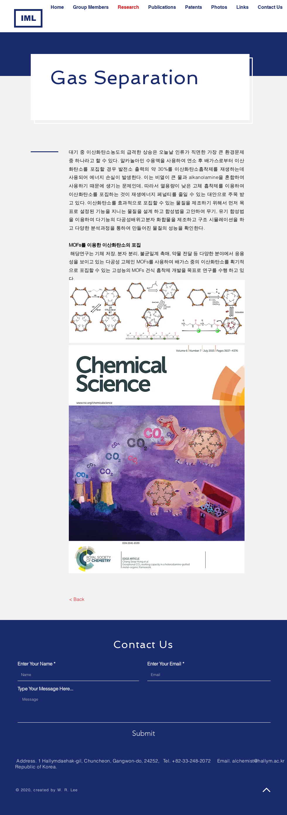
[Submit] (143, 733)
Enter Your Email (164, 663)
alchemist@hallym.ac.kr (258, 761)
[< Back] (76, 599)
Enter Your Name (35, 663)
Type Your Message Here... (45, 688)
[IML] (28, 18)
